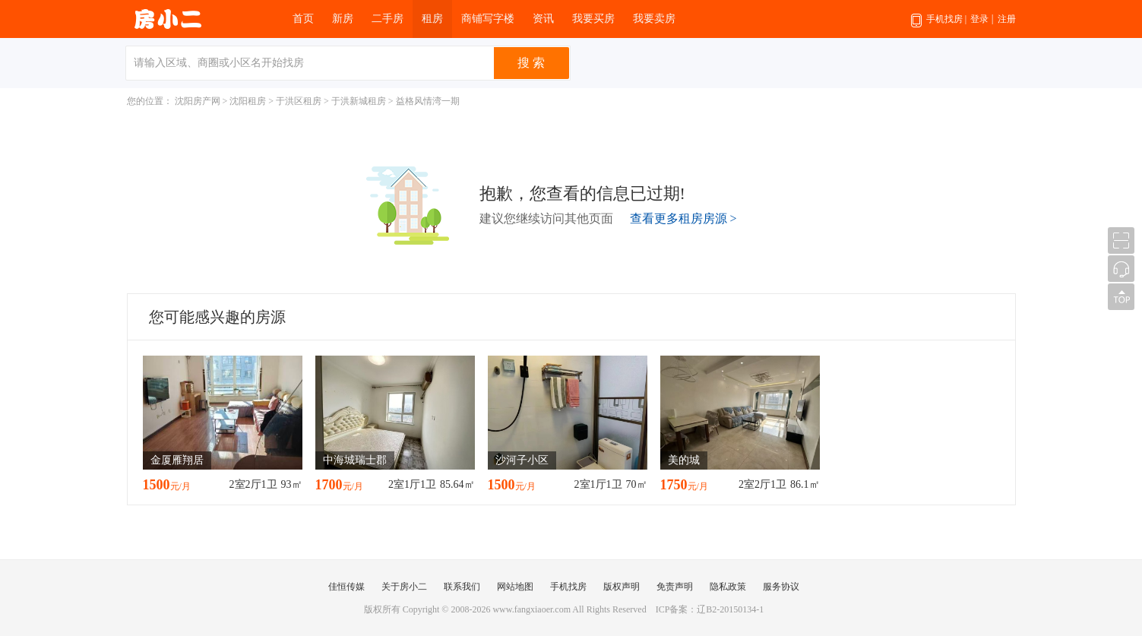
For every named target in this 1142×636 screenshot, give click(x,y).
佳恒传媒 (346, 586)
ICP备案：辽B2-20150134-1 (710, 609)
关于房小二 (404, 586)
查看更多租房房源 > (683, 218)
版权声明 (621, 586)
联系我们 (462, 586)
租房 (432, 18)
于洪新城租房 (358, 101)
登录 (979, 19)
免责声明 (674, 586)
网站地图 (515, 586)
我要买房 (593, 18)
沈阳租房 (247, 101)
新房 (342, 18)
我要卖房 (654, 18)
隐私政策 (728, 586)
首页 (303, 18)
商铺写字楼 (487, 18)
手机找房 (938, 26)
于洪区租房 (298, 101)
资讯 (543, 18)
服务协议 (781, 586)
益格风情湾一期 (428, 101)
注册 (1007, 19)
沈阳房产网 (197, 101)
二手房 (387, 18)
